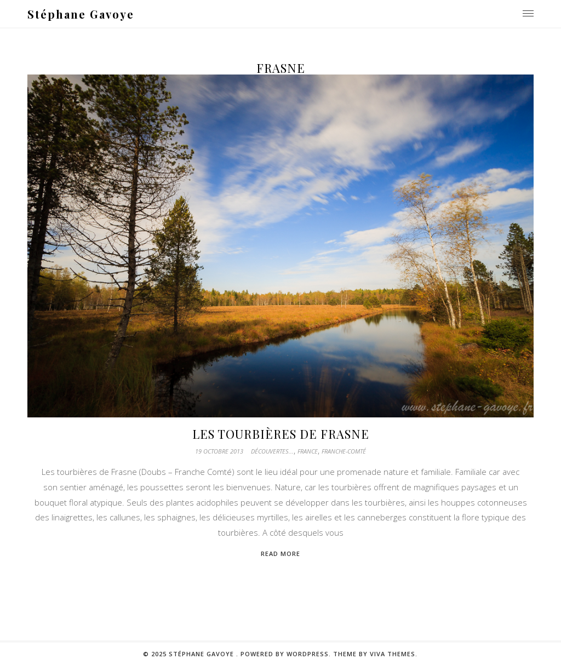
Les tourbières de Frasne (280, 434)
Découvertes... (272, 451)
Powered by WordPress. (287, 654)
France (307, 451)
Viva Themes (392, 654)
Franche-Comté (344, 451)
